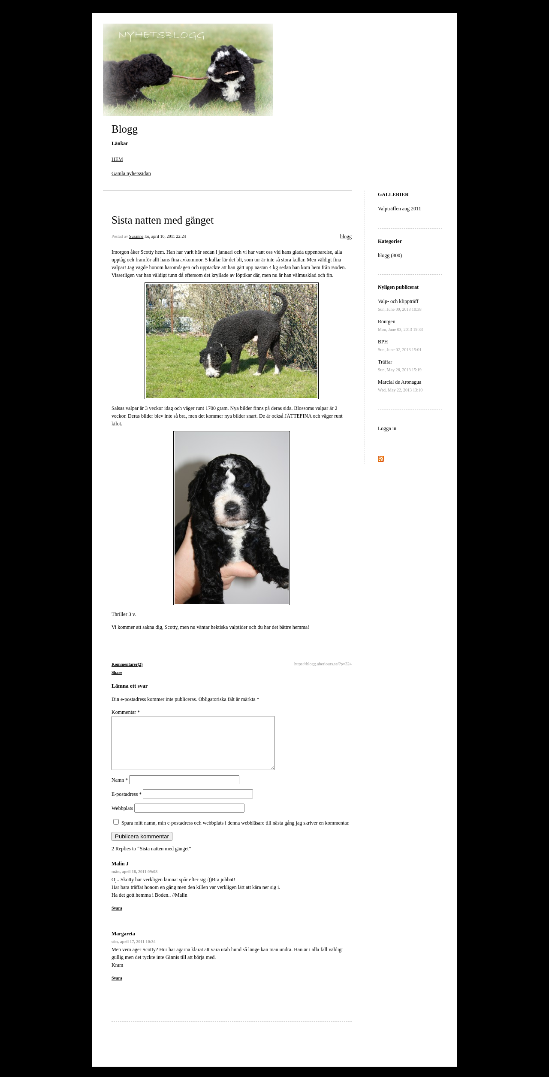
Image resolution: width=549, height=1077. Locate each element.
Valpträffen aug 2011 (399, 209)
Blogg (125, 129)
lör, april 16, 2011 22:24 (165, 236)
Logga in (387, 428)
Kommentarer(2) (127, 664)
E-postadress (127, 804)
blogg (346, 237)
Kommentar (126, 712)
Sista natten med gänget (163, 220)
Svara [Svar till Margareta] (117, 988)
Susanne (136, 236)
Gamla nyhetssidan (131, 173)
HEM (117, 159)
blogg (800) (390, 255)
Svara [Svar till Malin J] (117, 918)
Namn (120, 790)
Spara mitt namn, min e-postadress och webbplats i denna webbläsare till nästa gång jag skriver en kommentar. (235, 833)
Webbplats (122, 819)
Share (117, 672)
